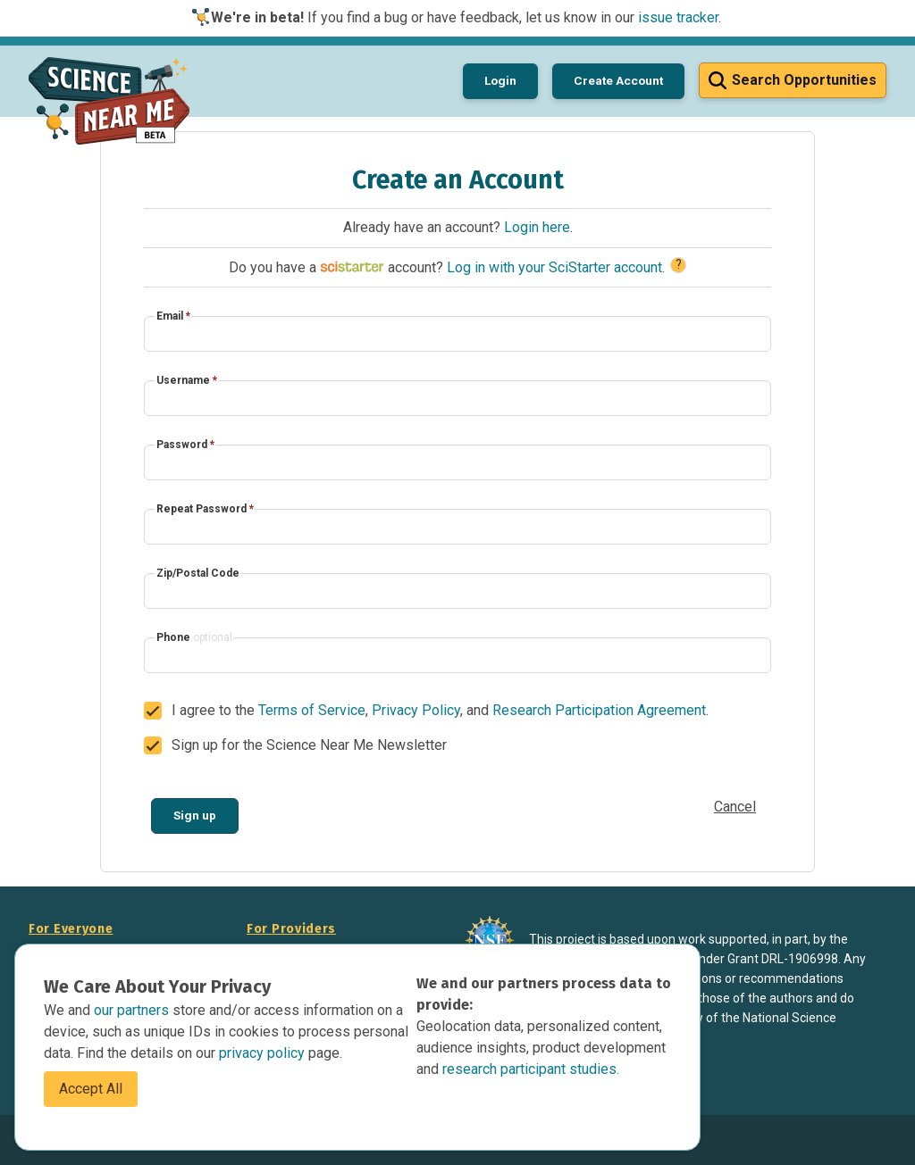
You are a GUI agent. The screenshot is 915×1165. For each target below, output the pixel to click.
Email (173, 316)
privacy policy (263, 1052)
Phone (194, 637)
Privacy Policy (416, 710)
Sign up (194, 815)
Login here (537, 227)
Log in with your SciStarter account (554, 267)
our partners (133, 1010)
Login (500, 80)
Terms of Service (311, 710)
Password (185, 444)
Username (186, 380)
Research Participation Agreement (599, 710)
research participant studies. (530, 1069)
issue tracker (678, 17)
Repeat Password (205, 509)
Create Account (618, 80)
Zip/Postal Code (197, 573)
